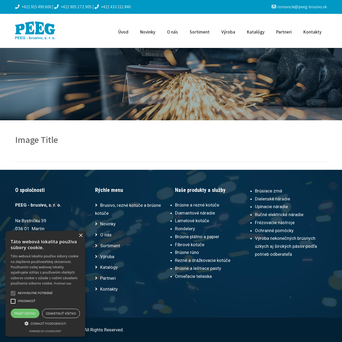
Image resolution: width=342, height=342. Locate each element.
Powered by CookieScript (45, 331)
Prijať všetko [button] (25, 313)
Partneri (284, 32)
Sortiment (200, 32)
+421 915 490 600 (33, 7)
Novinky (147, 32)
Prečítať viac (63, 283)
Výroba (228, 32)
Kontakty (312, 32)
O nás (172, 32)
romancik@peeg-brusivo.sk (299, 7)
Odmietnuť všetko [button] (61, 313)
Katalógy (255, 32)
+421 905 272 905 (73, 7)
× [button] (81, 236)
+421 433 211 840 (113, 7)
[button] (45, 323)
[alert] (45, 284)
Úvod (123, 32)
